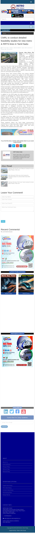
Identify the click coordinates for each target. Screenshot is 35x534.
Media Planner (6, 494)
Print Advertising (7, 487)
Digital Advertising (7, 484)
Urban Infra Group (21, 530)
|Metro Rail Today (23, 528)
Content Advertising (8, 489)
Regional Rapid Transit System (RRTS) (26, 63)
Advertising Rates (7, 492)
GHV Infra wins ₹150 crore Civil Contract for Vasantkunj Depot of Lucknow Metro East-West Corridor (19, 176)
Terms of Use (6, 468)
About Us (5, 461)
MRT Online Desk (5, 47)
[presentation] (12, 216)
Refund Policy (6, 471)
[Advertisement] (17, 312)
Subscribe (4, 426)
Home (4, 33)
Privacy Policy (6, 466)
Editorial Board (6, 464)
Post (3, 221)
